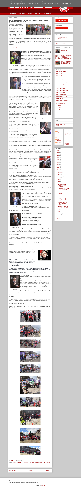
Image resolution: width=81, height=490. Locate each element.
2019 (58, 162)
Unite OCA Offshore (59, 107)
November (60, 172)
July (59, 179)
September (60, 176)
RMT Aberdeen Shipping (60, 84)
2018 (58, 164)
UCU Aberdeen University (60, 86)
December (60, 170)
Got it (71, 3)
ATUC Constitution (47, 13)
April (59, 209)
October (59, 174)
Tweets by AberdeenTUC (60, 43)
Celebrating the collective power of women (66, 50)
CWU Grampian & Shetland (60, 71)
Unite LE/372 (58, 105)
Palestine (41, 462)
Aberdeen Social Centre (68, 137)
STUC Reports (37, 13)
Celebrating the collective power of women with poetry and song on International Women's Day (66, 57)
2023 (58, 155)
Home (30, 470)
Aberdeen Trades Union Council (59, 133)
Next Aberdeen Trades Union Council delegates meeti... (63, 199)
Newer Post (12, 470)
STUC (45, 462)
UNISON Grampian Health (60, 94)
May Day (37, 462)
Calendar (30, 13)
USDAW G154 (58, 116)
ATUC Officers (13, 13)
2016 (58, 167)
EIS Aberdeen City (59, 73)
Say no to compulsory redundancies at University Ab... (62, 196)
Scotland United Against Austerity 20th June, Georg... (62, 192)
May (59, 182)
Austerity (20, 462)
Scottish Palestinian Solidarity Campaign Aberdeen (67, 142)
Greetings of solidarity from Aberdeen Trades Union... (63, 207)
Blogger (43, 485)
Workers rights (16, 464)
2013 (58, 218)
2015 (58, 169)
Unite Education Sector (60, 103)
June (59, 181)
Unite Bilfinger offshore (59, 98)
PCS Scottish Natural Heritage (61, 81)
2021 (58, 159)
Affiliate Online (62, 28)
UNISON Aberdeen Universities (61, 90)
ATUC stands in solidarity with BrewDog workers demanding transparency (66, 62)
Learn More (65, 3)
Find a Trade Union (62, 20)
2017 (58, 166)
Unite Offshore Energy (59, 111)
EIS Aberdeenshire (59, 75)
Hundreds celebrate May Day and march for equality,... (62, 203)
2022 (58, 157)
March (59, 211)
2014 (58, 216)
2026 (58, 150)
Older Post (48, 470)
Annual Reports (21, 13)
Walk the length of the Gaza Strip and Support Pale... (63, 189)
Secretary (59, 142)
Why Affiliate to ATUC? (59, 30)
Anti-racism (15, 462)
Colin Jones (59, 137)
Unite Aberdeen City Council (61, 96)
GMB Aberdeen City (59, 79)
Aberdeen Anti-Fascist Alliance (68, 134)
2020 (58, 160)
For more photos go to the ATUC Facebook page (19, 47)
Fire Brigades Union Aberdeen (61, 77)
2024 (58, 154)
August (59, 177)
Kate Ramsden (59, 140)
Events (24, 462)
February (60, 213)
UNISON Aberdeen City (60, 88)
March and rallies (30, 462)
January (59, 214)
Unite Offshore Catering (60, 109)
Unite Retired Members (60, 114)
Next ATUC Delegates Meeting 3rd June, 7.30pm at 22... (62, 185)
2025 (58, 152)
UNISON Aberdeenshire (60, 92)
